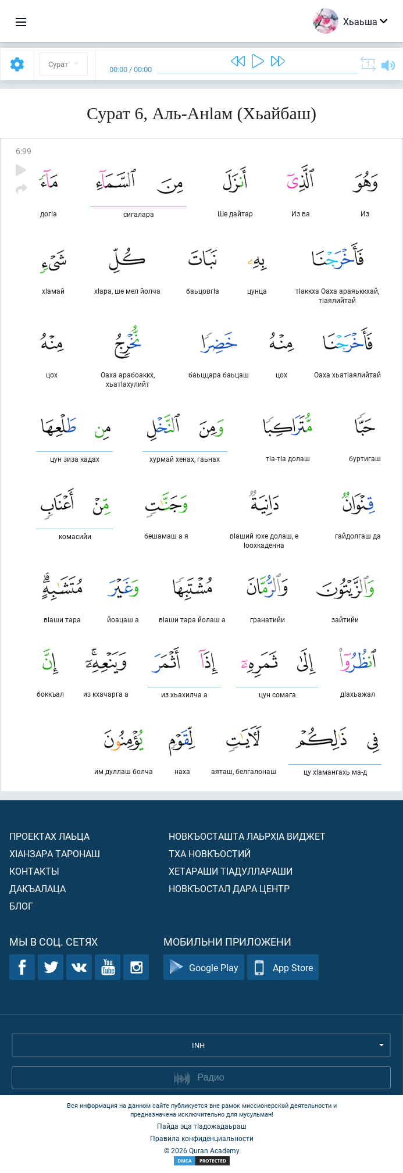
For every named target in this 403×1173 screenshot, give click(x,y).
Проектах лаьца (49, 836)
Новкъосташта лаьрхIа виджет (247, 836)
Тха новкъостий (210, 853)
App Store (283, 967)
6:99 (23, 150)
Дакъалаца (37, 888)
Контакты (34, 871)
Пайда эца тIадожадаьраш (202, 1126)
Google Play (203, 967)
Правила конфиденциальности (202, 1138)
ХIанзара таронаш (54, 853)
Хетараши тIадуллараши (231, 871)
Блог (21, 906)
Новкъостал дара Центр (229, 888)
